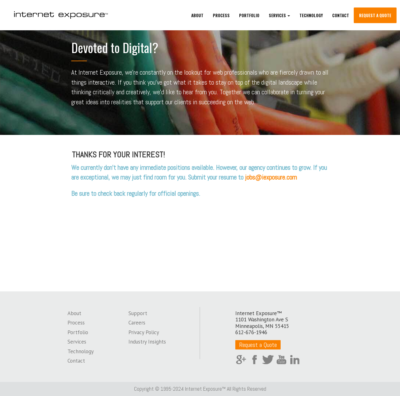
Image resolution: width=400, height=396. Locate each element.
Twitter (268, 359)
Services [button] (279, 15)
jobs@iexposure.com (271, 177)
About (197, 15)
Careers (136, 322)
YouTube (281, 359)
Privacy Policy (143, 332)
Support (137, 313)
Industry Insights (147, 341)
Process (221, 15)
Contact (340, 15)
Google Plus (241, 359)
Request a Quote (375, 15)
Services (77, 341)
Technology (311, 15)
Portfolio (249, 15)
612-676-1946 (251, 332)
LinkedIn (295, 359)
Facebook (254, 359)
